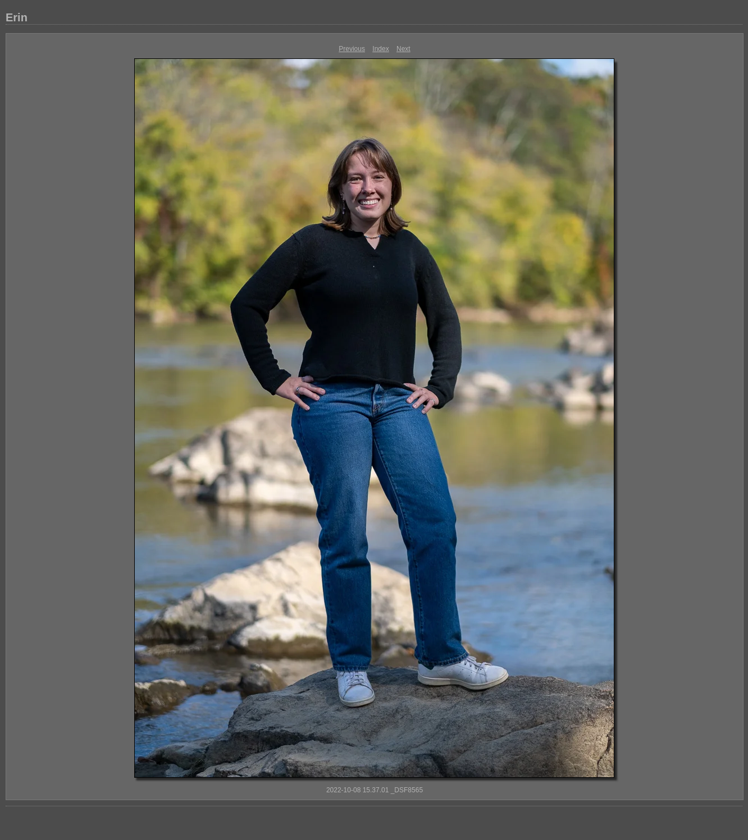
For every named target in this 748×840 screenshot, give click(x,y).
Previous (352, 49)
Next (403, 49)
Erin (17, 17)
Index (380, 49)
